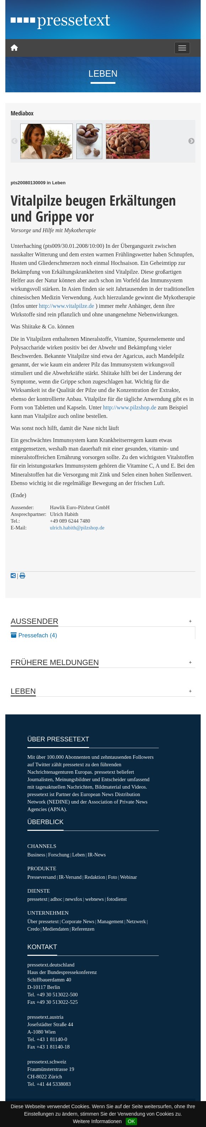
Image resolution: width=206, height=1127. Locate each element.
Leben (78, 855)
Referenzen (83, 929)
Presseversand (41, 877)
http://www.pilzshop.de (129, 407)
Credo (33, 929)
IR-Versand (70, 877)
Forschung (59, 855)
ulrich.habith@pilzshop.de (77, 527)
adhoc (56, 899)
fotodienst (116, 899)
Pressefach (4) (34, 635)
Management (110, 921)
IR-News (97, 855)
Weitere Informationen (97, 1121)
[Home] (14, 48)
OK (131, 1121)
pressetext (37, 899)
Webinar (128, 877)
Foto (112, 877)
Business (36, 855)
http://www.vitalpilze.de (66, 306)
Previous (14, 141)
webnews (94, 899)
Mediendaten (56, 929)
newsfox (73, 899)
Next (191, 141)
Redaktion (95, 877)
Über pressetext (43, 921)
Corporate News (77, 921)
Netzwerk (136, 921)
